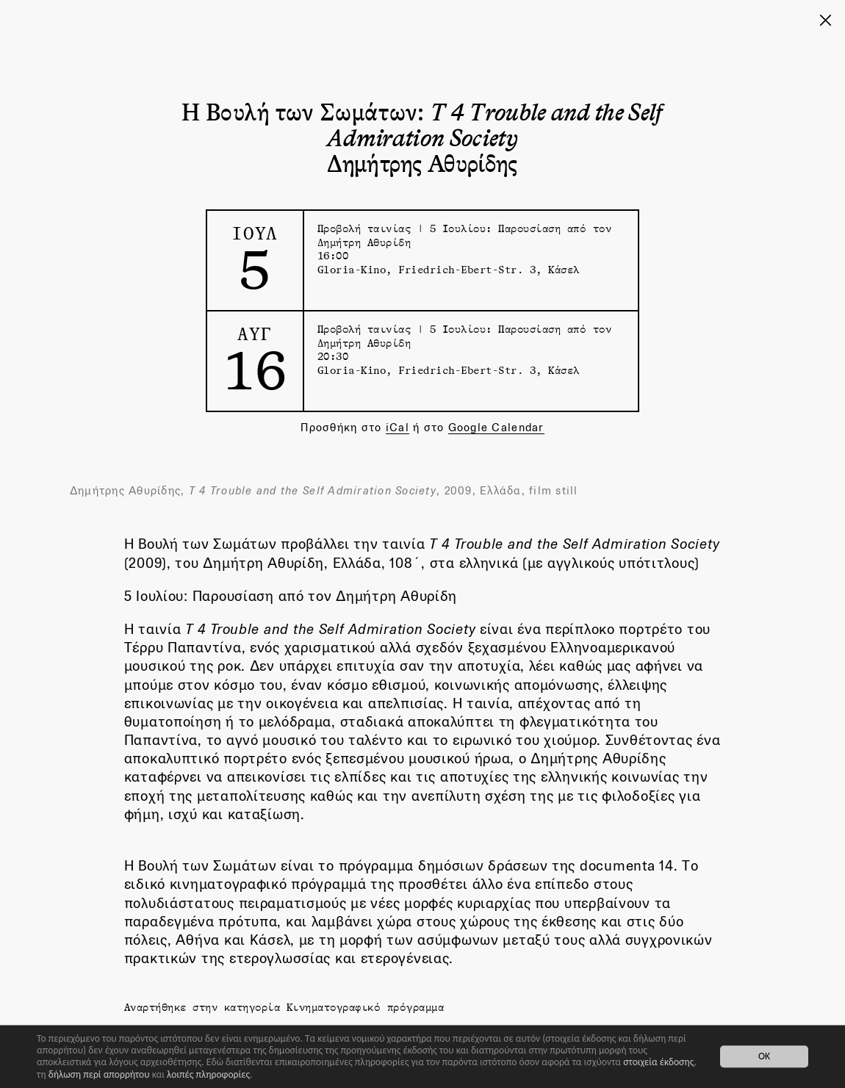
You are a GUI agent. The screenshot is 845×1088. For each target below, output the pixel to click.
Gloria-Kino (351, 269)
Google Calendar (496, 427)
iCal (397, 427)
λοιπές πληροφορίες (208, 1074)
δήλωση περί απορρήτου (99, 1074)
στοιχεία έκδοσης (658, 1062)
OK (764, 1057)
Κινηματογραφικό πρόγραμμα (366, 1007)
